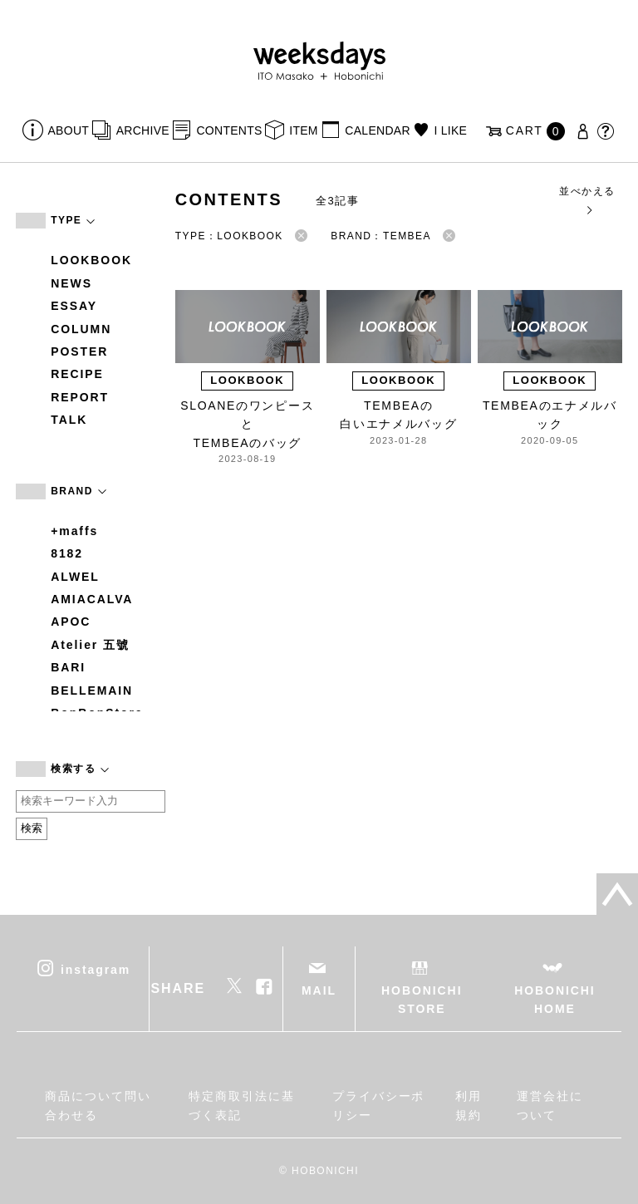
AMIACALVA (92, 599)
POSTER (79, 351)
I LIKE (450, 130)
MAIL (319, 990)
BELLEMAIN (92, 690)
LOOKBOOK (91, 260)
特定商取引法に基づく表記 (241, 1105)
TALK (69, 419)
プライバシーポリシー (378, 1105)
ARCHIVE (142, 130)
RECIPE (77, 374)
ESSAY (74, 305)
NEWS (71, 283)
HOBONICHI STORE (421, 999)
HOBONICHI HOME (554, 999)
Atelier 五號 (90, 644)
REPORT (80, 397)
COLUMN (81, 329)
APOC (71, 621)
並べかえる (587, 199)
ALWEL (75, 576)
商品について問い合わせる (97, 1105)
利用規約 (468, 1105)
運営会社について (550, 1105)
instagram (95, 968)
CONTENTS (229, 130)
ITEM (303, 130)
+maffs (74, 531)
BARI (68, 667)
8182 (67, 553)
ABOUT (69, 130)
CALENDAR (377, 130)
